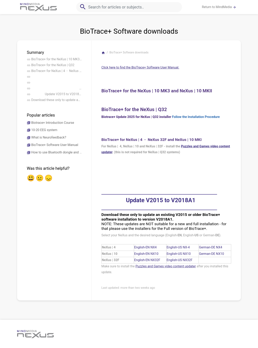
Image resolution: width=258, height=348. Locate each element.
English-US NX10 (179, 254)
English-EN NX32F (147, 260)
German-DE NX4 (210, 247)
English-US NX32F (179, 260)
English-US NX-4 (178, 247)
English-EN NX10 (146, 254)
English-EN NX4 (145, 247)
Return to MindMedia (219, 7)
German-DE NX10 (211, 254)
